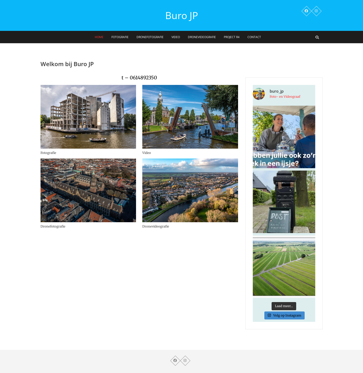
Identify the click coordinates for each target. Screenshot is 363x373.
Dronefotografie (150, 37)
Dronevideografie (202, 37)
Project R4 (232, 37)
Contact (254, 37)
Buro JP (181, 15)
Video (175, 37)
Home (99, 37)
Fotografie (120, 37)
